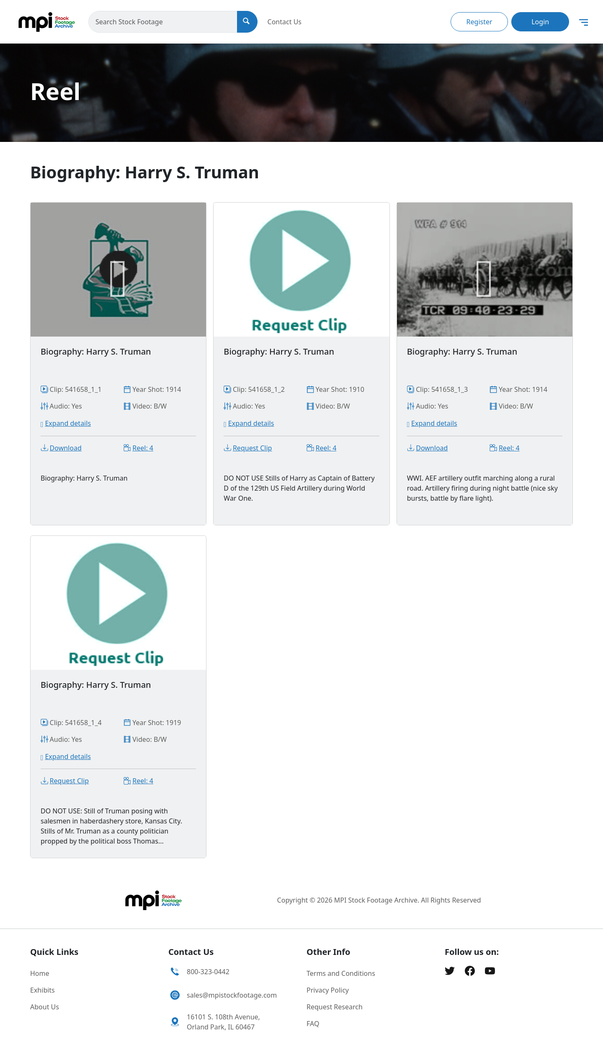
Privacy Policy (328, 990)
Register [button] (479, 21)
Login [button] (540, 21)
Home (39, 973)
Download (66, 448)
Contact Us (285, 21)
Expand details (68, 423)
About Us (44, 1006)
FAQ (313, 1023)
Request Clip (252, 448)
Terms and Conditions (341, 973)
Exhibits (42, 990)
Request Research (335, 1006)
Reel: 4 (142, 448)
